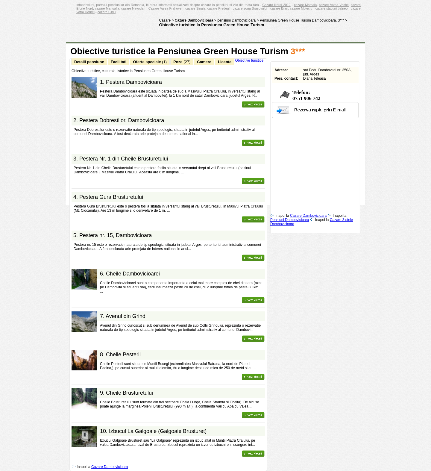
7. (122, 316)
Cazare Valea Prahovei (165, 8)
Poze (181, 62)
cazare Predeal (218, 8)
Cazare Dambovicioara (109, 467)
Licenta (225, 62)
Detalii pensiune (89, 62)
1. (131, 82)
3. (120, 159)
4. (108, 197)
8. (120, 355)
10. (153, 431)
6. (130, 274)
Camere (204, 62)
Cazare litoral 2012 (276, 5)
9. (126, 393)
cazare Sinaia (195, 8)
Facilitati (119, 62)
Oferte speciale (150, 62)
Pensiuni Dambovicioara (289, 220)
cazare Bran (279, 8)
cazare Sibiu (107, 12)
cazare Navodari (133, 8)
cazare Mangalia (107, 8)
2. (118, 120)
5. (112, 235)
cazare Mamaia (305, 5)
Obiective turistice (249, 60)
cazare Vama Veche (333, 5)
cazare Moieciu (301, 8)
